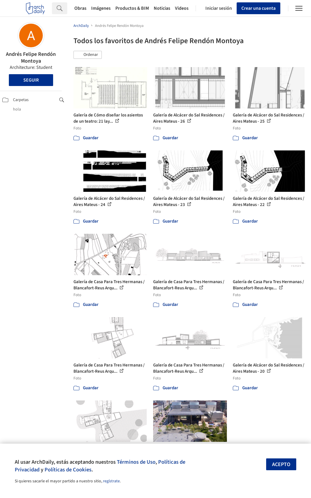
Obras (80, 8)
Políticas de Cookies (68, 469)
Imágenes (101, 8)
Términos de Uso (136, 462)
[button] (87, 55)
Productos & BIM (132, 8)
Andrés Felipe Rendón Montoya (31, 58)
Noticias (162, 8)
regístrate (111, 481)
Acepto (281, 464)
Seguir (31, 80)
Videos (182, 8)
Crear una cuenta (258, 8)
